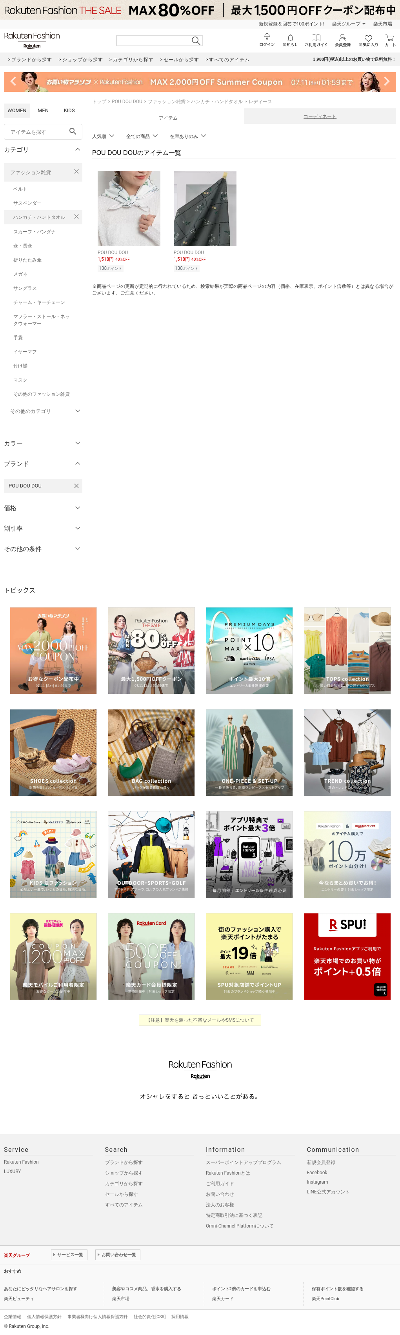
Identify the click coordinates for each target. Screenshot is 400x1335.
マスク (20, 380)
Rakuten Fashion (21, 1162)
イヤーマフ (25, 352)
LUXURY (12, 1171)
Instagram (317, 1182)
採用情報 (180, 1316)
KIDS (69, 110)
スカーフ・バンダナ (34, 232)
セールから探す (121, 1194)
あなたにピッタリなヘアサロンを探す (40, 1288)
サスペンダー (27, 203)
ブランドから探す (124, 1162)
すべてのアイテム (124, 1205)
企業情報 (12, 1316)
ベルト (20, 189)
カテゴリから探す (124, 1183)
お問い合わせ (220, 1194)
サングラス (25, 288)
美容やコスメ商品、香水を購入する (146, 1288)
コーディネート (320, 116)
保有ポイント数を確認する (338, 1288)
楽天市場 (382, 24)
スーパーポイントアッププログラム (243, 1162)
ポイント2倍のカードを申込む (241, 1288)
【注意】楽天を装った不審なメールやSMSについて (200, 1020)
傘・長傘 (22, 246)
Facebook (317, 1172)
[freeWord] (43, 132)
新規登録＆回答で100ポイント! (291, 24)
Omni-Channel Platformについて (240, 1226)
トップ (99, 101)
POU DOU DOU (127, 101)
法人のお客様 (220, 1205)
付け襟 (20, 366)
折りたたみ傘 (27, 260)
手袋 (18, 337)
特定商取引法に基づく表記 (234, 1215)
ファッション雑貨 (30, 172)
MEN (43, 110)
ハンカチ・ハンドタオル (39, 217)
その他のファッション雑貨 (41, 394)
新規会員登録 (321, 1162)
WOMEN (17, 110)
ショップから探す (124, 1173)
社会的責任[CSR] (149, 1316)
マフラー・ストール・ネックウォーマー (41, 320)
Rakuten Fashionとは (228, 1173)
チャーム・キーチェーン (39, 302)
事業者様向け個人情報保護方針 (97, 1316)
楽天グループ (346, 24)
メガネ (20, 274)
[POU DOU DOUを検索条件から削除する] (76, 486)
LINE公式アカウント (328, 1192)
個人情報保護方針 (44, 1316)
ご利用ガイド (220, 1183)
